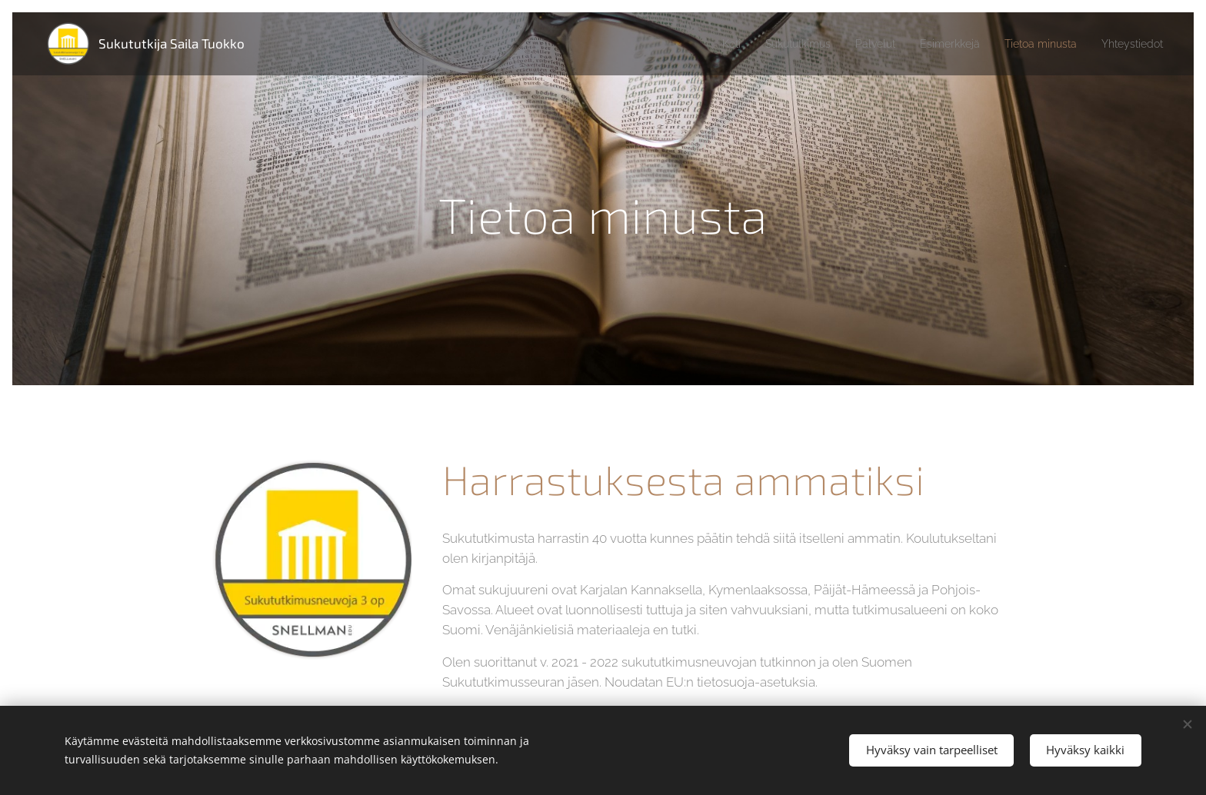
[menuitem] (689, 44)
